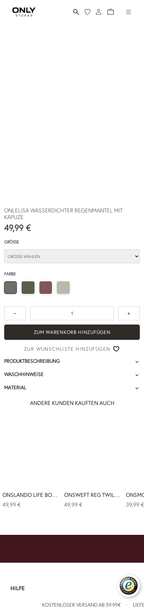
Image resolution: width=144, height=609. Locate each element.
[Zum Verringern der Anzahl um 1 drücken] (15, 313)
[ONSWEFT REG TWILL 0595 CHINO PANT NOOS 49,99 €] (92, 463)
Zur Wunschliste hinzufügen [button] (67, 349)
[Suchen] (76, 12)
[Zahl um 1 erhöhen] (129, 313)
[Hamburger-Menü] (128, 11)
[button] (110, 12)
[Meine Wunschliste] (87, 12)
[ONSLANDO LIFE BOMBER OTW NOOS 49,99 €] (31, 463)
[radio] (10, 287)
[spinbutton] (72, 313)
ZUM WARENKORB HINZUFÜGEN (72, 332)
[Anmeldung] (98, 12)
